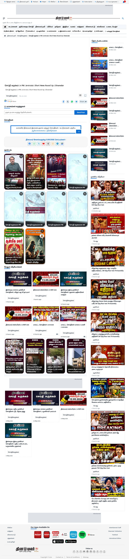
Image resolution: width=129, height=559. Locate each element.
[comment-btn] (57, 334)
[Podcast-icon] (34, 1)
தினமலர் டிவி (11, 36)
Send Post (80, 112)
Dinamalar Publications (115, 531)
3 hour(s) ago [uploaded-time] (96, 474)
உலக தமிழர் (11, 542)
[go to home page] (63, 18)
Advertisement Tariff (115, 527)
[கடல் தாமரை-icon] (111, 1)
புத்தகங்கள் (11, 538)
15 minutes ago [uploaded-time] (96, 211)
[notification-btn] (123, 2)
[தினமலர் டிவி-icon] (23, 1)
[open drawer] (4, 18)
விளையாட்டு (11, 535)
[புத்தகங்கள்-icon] (75, 1)
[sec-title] (46, 106)
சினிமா (10, 527)
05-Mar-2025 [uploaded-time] (112, 50)
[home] (5, 27)
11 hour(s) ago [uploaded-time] (96, 244)
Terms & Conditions (73, 557)
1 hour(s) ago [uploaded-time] (95, 309)
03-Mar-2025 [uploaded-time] (112, 128)
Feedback (115, 535)
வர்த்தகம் (10, 531)
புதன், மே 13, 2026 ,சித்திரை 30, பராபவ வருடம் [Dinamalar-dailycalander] (17, 22)
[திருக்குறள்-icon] (99, 1)
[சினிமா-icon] (51, 1)
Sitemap (86, 557)
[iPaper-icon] (43, 1)
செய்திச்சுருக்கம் (22, 36)
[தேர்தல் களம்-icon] (9, 1)
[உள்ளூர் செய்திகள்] (112, 31)
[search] (123, 18)
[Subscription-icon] (87, 1)
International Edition (115, 538)
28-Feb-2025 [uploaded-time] (112, 141)
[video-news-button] (7, 284)
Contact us (59, 557)
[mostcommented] (108, 191)
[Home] (5, 36)
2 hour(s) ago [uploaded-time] (96, 441)
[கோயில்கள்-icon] (63, 1)
